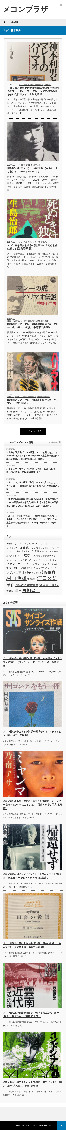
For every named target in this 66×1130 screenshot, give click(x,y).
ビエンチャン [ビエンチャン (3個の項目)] (43, 560)
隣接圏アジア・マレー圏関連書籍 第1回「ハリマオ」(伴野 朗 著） (33, 401)
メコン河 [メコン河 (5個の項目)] (39, 567)
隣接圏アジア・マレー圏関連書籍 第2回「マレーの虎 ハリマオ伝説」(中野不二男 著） (33, 326)
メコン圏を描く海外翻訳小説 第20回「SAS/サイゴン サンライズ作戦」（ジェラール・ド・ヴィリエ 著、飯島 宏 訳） (32, 662)
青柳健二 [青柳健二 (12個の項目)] (31, 590)
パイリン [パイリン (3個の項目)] (16, 560)
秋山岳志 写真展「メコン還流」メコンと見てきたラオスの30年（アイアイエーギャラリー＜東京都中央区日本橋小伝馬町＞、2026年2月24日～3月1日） (32, 455)
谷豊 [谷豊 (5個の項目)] (12, 591)
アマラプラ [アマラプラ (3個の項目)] (18, 544)
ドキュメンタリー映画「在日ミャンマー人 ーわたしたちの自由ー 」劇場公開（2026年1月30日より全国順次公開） (32, 485)
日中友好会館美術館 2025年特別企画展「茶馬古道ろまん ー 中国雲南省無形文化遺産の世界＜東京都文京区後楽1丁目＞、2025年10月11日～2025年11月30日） (32, 502)
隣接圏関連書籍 (43, 321)
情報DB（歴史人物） (34, 165)
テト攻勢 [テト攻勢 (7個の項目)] (23, 555)
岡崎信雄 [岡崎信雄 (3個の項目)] (35, 573)
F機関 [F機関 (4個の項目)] (9, 544)
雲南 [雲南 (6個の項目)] (18, 591)
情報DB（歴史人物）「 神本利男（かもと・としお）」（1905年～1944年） (32, 170)
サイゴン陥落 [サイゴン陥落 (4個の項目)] (32, 551)
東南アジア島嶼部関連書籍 (25, 321)
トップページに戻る (32, 431)
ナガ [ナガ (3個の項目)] (47, 556)
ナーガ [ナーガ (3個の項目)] (52, 556)
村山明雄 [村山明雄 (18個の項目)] (16, 578)
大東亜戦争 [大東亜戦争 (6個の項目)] (23, 572)
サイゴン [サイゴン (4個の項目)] (20, 551)
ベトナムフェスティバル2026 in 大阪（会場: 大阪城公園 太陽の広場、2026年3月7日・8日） (32, 471)
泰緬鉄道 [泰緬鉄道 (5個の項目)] (21, 585)
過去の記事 (56, 442)
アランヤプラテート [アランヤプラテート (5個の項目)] (35, 544)
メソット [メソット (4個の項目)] (49, 568)
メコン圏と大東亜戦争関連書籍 (31, 85)
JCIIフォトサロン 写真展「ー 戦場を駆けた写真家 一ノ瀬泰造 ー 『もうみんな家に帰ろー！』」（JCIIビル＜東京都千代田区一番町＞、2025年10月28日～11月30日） (32, 521)
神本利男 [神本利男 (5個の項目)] (32, 585)
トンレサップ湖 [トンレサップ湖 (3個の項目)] (38, 556)
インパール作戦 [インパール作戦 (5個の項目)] (19, 547)
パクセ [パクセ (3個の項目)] (34, 560)
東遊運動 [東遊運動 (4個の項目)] (31, 579)
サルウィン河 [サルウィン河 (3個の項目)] (46, 551)
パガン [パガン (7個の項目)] (26, 560)
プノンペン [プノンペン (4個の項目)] (40, 564)
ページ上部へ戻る (61, 1125)
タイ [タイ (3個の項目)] (15, 556)
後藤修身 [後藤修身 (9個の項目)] (47, 572)
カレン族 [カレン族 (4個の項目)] (33, 548)
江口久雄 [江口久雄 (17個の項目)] (47, 578)
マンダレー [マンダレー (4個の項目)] (15, 568)
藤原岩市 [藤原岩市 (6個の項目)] (45, 585)
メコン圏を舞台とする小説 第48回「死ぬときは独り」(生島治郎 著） (32, 247)
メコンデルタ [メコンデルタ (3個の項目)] (27, 568)
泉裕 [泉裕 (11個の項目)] (10, 584)
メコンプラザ (30, 1125)
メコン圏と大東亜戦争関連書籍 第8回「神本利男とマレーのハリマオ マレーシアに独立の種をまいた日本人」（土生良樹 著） (33, 91)
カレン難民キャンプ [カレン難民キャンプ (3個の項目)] (47, 548)
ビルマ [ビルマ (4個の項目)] (53, 560)
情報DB (22, 165)
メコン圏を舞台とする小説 (29, 242)
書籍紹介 (47, 85)
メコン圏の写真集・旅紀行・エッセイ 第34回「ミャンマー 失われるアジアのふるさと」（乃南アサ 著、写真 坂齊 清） (32, 805)
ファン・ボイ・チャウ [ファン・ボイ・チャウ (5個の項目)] (20, 563)
